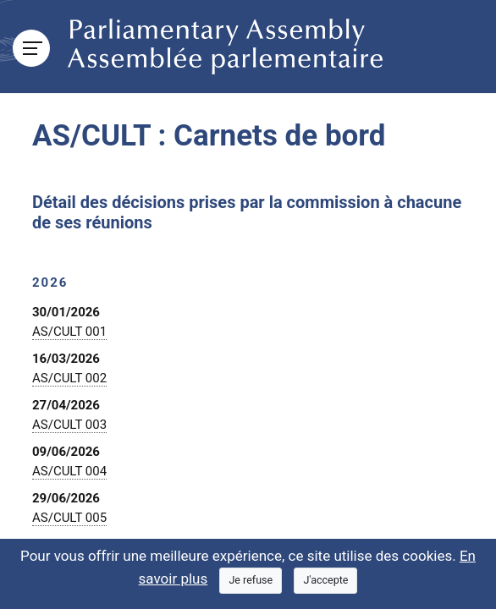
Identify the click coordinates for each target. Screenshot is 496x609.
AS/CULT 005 (69, 517)
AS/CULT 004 (69, 471)
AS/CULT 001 (69, 331)
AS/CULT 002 (69, 378)
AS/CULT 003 (69, 424)
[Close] (250, 581)
